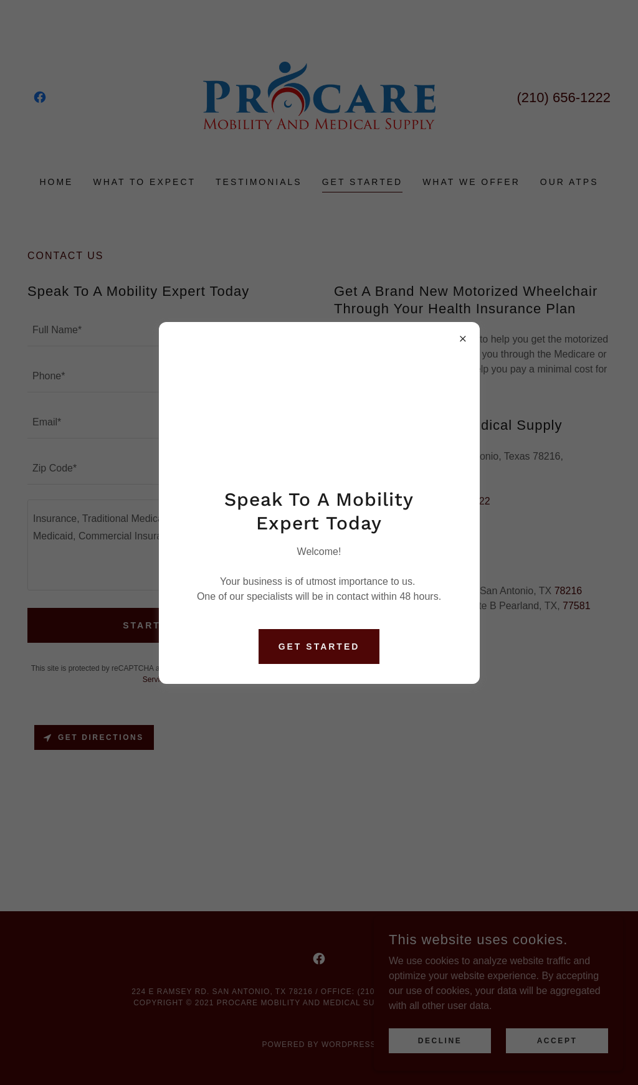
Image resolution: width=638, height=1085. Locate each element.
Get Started (319, 646)
